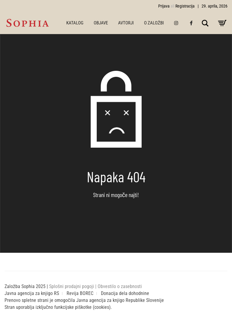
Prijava (164, 6)
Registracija (185, 6)
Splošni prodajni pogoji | (73, 286)
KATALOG (74, 23)
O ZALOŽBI (154, 23)
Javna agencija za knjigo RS (32, 293)
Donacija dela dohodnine (125, 293)
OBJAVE (101, 23)
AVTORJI (126, 23)
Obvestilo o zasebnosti (120, 286)
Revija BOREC (80, 293)
